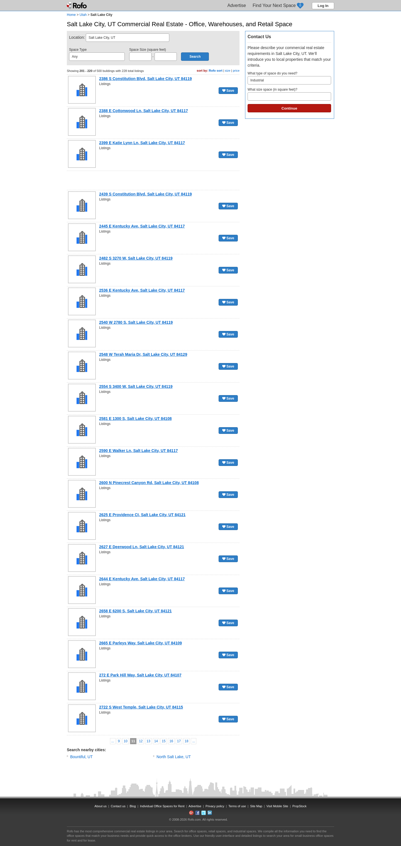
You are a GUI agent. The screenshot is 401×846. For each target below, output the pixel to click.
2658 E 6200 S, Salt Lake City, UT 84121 (135, 611)
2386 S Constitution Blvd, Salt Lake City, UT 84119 (145, 78)
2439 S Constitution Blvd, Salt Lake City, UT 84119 (145, 194)
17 (179, 741)
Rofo (77, 5)
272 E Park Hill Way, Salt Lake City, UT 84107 (140, 675)
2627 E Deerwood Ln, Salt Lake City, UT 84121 (141, 547)
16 (171, 741)
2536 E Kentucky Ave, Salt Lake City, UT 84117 (142, 290)
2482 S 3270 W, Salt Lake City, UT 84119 (136, 258)
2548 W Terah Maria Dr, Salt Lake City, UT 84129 (143, 354)
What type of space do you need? (289, 77)
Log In (323, 6)
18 (186, 741)
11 (133, 741)
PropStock (299, 806)
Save (228, 91)
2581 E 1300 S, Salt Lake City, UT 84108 (135, 418)
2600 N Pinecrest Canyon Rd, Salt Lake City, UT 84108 (149, 482)
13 (148, 741)
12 (141, 741)
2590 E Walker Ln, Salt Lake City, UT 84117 (138, 450)
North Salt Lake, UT (174, 757)
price (236, 70)
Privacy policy (215, 806)
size (228, 70)
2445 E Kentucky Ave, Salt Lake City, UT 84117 (142, 226)
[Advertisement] (153, 180)
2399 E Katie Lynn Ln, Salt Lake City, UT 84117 (142, 143)
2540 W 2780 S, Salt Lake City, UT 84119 (136, 322)
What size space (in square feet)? (289, 94)
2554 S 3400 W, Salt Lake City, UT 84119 (136, 386)
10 (125, 741)
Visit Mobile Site (277, 806)
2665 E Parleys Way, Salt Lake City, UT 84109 (140, 643)
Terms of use (237, 806)
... (112, 741)
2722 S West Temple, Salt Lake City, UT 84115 (141, 707)
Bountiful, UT (81, 757)
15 (163, 741)
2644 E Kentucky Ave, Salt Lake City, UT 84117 (142, 579)
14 (156, 741)
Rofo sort (215, 70)
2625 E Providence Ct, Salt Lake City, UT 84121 (142, 515)
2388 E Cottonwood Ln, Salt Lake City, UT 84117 (143, 110)
